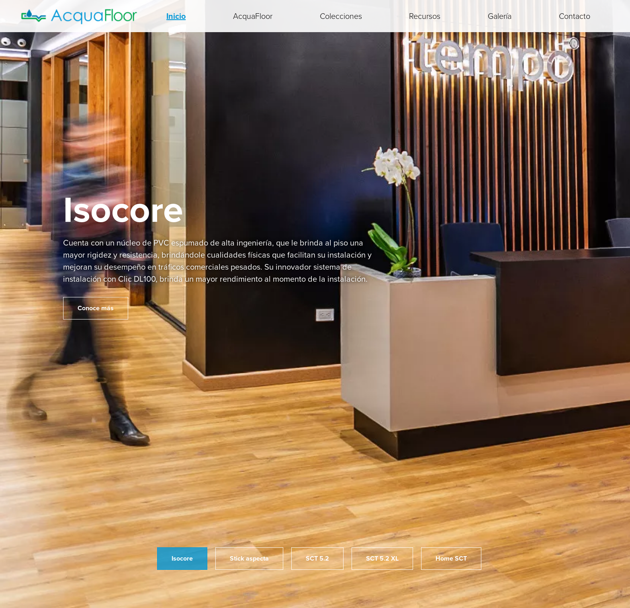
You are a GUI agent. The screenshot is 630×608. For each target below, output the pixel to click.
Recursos (424, 16)
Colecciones (341, 16)
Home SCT (451, 558)
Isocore (182, 558)
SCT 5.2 (317, 558)
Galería (499, 16)
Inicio (176, 16)
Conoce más (96, 308)
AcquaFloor (252, 16)
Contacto (574, 16)
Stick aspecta (249, 558)
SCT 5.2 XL (382, 558)
